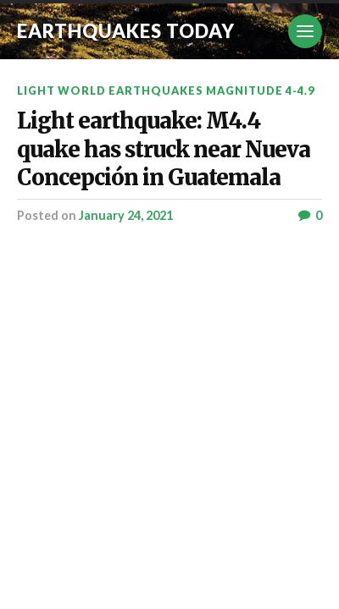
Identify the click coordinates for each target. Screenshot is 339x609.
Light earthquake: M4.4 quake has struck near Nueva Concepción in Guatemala (163, 148)
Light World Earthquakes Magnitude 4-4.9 (165, 90)
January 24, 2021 (126, 215)
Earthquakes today (126, 30)
